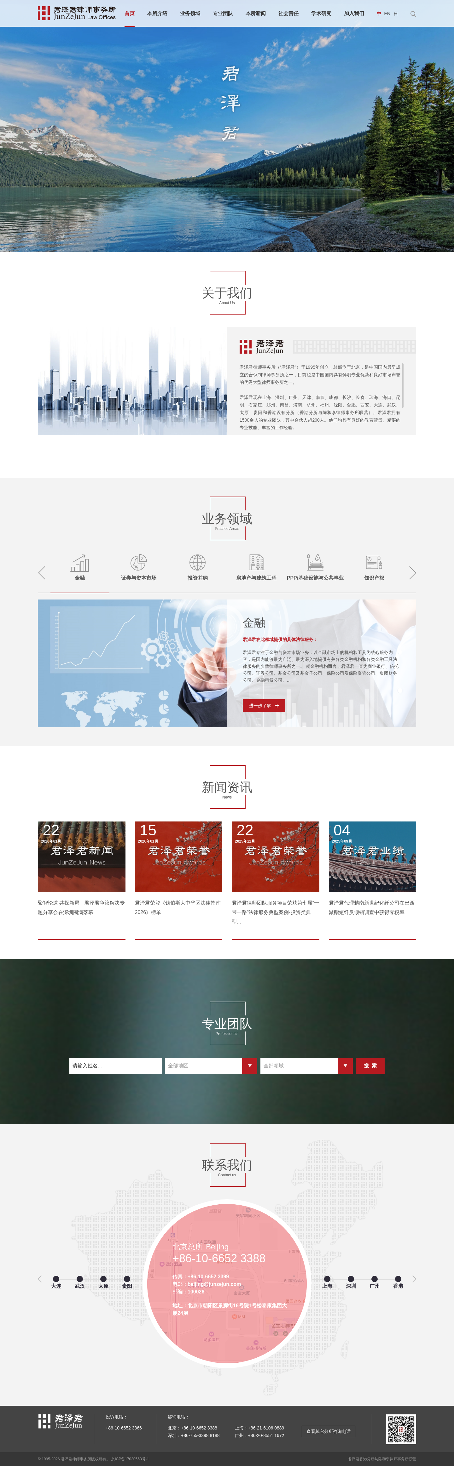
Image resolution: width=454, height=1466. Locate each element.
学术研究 (321, 13)
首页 (130, 13)
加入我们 (354, 13)
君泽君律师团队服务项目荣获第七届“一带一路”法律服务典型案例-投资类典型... (275, 912)
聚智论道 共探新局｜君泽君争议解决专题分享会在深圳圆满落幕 (81, 907)
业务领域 (190, 13)
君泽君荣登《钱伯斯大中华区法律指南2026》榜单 (178, 907)
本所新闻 (256, 13)
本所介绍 (157, 13)
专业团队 (223, 13)
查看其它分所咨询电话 (328, 1431)
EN (387, 13)
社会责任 (288, 13)
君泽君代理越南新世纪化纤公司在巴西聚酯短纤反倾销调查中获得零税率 (372, 907)
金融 (254, 622)
